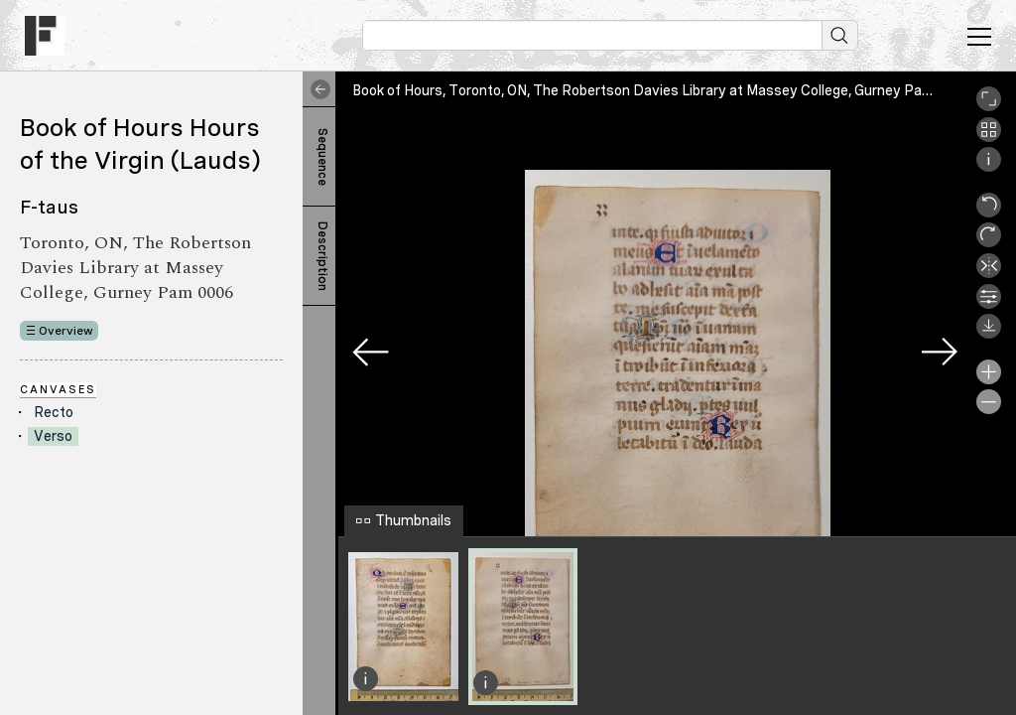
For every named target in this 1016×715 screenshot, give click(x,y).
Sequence (322, 157)
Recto (53, 412)
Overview (66, 331)
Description (322, 256)
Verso (53, 436)
